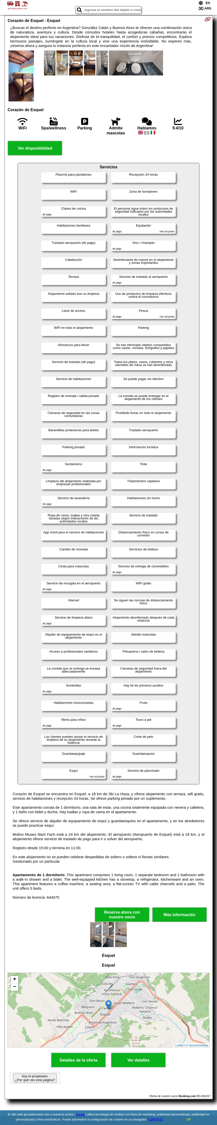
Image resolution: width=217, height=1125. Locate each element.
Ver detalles (138, 1060)
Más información (179, 915)
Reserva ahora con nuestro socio (122, 914)
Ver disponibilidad (35, 148)
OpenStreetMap (198, 1045)
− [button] (14, 987)
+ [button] (14, 979)
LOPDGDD (155, 1119)
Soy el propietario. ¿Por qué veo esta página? (35, 1078)
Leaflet (179, 1045)
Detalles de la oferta (78, 1060)
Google (80, 1114)
